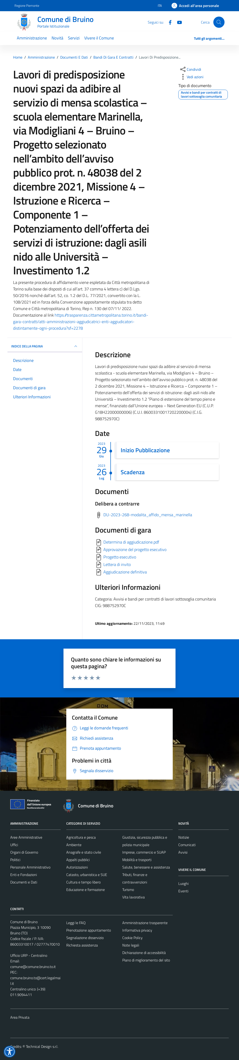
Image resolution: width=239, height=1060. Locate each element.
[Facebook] (168, 22)
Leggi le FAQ (76, 923)
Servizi (74, 38)
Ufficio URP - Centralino (28, 955)
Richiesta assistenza (82, 945)
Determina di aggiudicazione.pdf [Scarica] (131, 542)
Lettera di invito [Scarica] (117, 564)
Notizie (183, 837)
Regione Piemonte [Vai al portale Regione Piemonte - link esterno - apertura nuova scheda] (26, 5)
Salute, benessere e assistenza (146, 867)
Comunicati (187, 845)
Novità (57, 38)
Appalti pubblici (78, 859)
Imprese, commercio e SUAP (144, 852)
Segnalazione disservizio (85, 937)
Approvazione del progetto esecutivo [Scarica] (134, 549)
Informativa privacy (137, 930)
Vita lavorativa (133, 897)
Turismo (128, 889)
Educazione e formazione (85, 889)
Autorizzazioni (77, 867)
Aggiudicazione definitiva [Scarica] (125, 572)
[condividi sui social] (190, 69)
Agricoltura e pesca (81, 837)
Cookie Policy (132, 937)
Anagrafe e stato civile (83, 852)
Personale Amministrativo (30, 867)
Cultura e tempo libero (83, 882)
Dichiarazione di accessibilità (144, 952)
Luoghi (183, 883)
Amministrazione (32, 38)
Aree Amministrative (26, 837)
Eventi (183, 891)
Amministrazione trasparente (145, 923)
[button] (10, 1052)
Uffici (14, 845)
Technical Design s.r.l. (42, 1046)
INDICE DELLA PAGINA (44, 346)
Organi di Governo (24, 852)
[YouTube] (177, 22)
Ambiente (73, 845)
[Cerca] (219, 22)
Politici (15, 859)
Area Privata (19, 1017)
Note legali (130, 945)
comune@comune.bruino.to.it (33, 966)
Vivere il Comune (99, 38)
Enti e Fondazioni (23, 874)
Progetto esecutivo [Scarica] (119, 557)
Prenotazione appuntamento (88, 930)
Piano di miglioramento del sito (146, 960)
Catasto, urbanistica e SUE (86, 874)
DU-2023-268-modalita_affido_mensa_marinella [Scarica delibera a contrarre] (147, 515)
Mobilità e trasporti (136, 859)
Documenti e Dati (23, 882)
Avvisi (182, 852)
